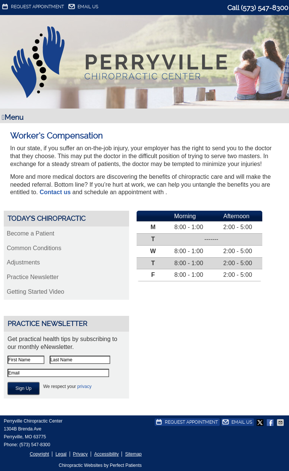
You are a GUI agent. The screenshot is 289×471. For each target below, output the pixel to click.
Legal (60, 454)
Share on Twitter (261, 422)
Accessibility (106, 454)
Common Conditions (34, 248)
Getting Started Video (35, 291)
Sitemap (133, 454)
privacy (84, 386)
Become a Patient (30, 233)
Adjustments (23, 262)
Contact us (55, 192)
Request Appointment (32, 7)
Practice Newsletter (33, 277)
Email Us (82, 7)
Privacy (80, 454)
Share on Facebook (271, 422)
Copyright (39, 454)
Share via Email (281, 422)
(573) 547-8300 (264, 8)
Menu (12, 117)
